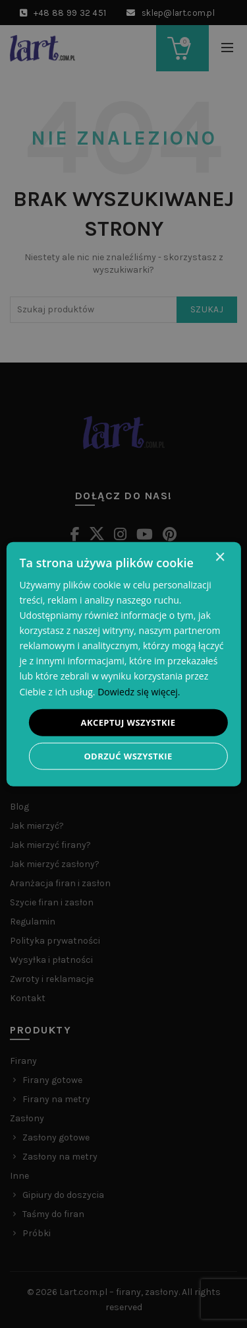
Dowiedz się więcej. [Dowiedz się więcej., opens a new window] (138, 691)
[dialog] (123, 664)
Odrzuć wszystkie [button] (128, 756)
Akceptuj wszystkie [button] (128, 722)
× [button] (220, 557)
